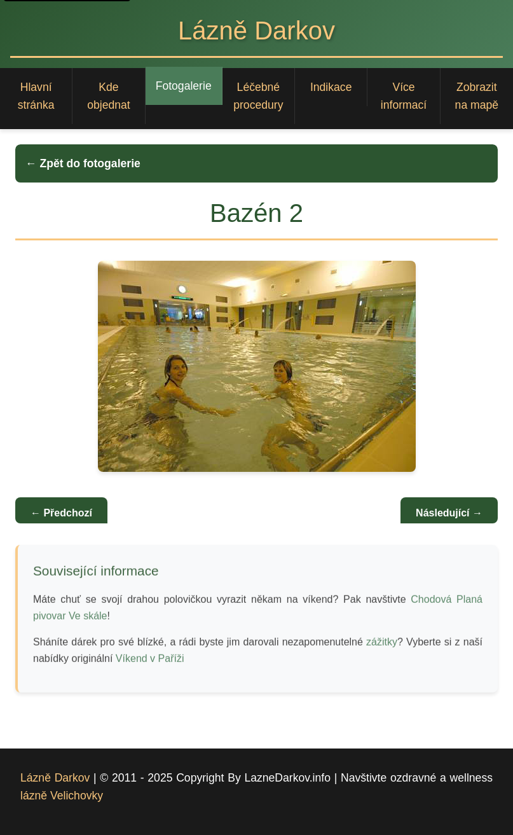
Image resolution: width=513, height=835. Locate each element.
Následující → (449, 512)
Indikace (331, 87)
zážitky (381, 643)
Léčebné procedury (258, 96)
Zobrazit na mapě (476, 96)
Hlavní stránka (36, 96)
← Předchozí (61, 512)
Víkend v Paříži (150, 659)
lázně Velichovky (61, 795)
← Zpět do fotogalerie (82, 163)
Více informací (404, 96)
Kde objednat (108, 96)
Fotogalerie (184, 85)
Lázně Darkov (55, 777)
